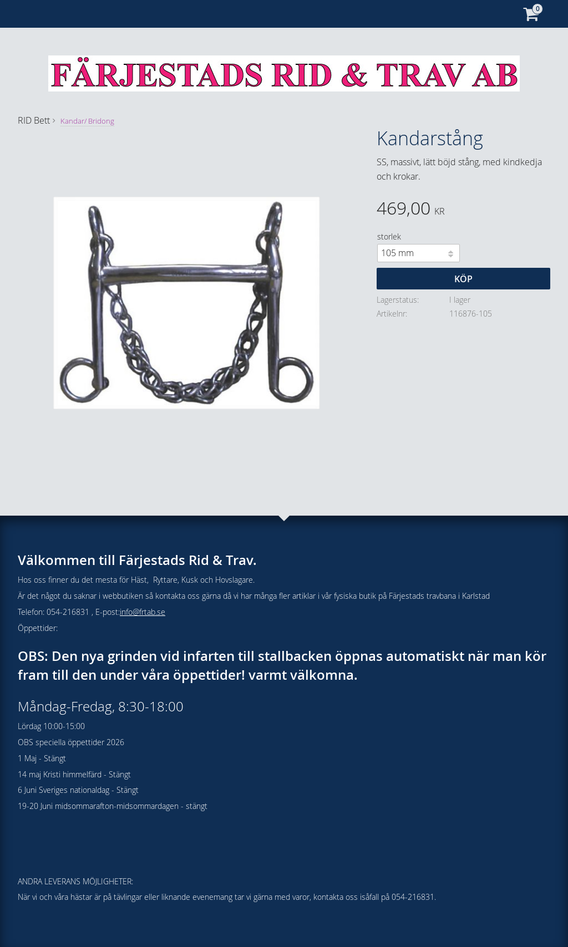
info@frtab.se (142, 612)
